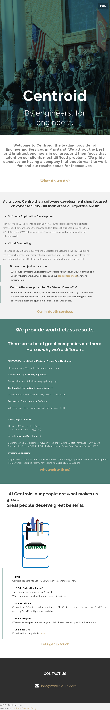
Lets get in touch (55, 644)
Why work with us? (55, 470)
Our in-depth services (55, 311)
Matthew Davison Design (24, 708)
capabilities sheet (67, 275)
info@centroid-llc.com (55, 686)
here (42, 633)
